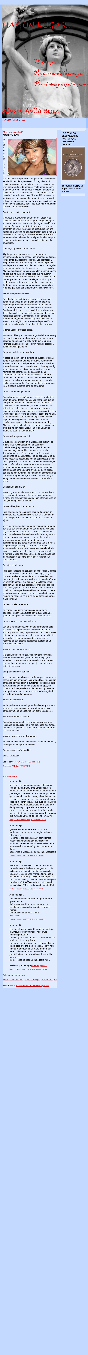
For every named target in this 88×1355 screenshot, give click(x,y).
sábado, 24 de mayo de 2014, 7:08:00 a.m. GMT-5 (28, 969)
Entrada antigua (49, 979)
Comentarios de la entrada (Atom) (32, 985)
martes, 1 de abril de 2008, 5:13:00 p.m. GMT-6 (26, 889)
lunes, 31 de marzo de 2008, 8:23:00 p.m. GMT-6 (27, 820)
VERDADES (24, 766)
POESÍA (15, 766)
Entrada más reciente (13, 979)
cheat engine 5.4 (39, 965)
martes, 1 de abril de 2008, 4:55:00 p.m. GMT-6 (26, 855)
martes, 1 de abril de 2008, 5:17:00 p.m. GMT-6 (26, 919)
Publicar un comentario (14, 975)
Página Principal (32, 979)
